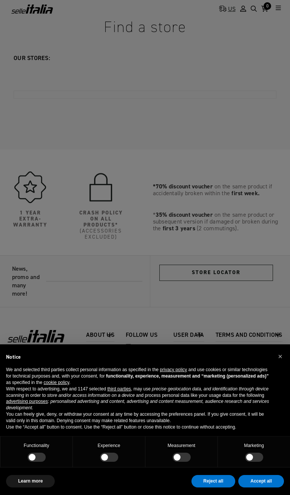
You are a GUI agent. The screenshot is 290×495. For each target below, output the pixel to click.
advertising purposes (27, 401)
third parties (119, 389)
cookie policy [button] (56, 382)
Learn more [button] (30, 481)
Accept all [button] (261, 481)
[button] (280, 356)
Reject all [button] (214, 481)
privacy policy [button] (173, 369)
